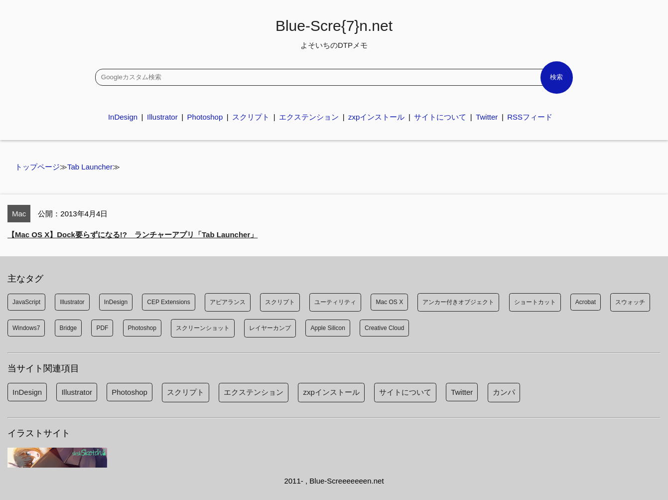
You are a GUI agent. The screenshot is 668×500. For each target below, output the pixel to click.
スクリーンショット (203, 328)
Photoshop (205, 117)
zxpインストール (376, 117)
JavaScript (26, 302)
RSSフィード (529, 117)
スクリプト (250, 117)
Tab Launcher (90, 167)
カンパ (504, 392)
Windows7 (26, 328)
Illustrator (162, 117)
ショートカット (535, 302)
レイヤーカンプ (270, 328)
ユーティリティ (335, 302)
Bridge (68, 328)
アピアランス (228, 302)
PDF (102, 328)
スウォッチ (630, 302)
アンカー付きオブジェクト (458, 302)
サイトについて (440, 117)
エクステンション (309, 117)
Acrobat (585, 302)
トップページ (37, 167)
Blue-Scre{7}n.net (334, 33)
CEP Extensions (168, 302)
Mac (19, 213)
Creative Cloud (384, 328)
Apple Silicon (327, 328)
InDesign (122, 117)
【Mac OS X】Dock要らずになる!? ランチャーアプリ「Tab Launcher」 (132, 234)
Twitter (487, 117)
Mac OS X (389, 302)
